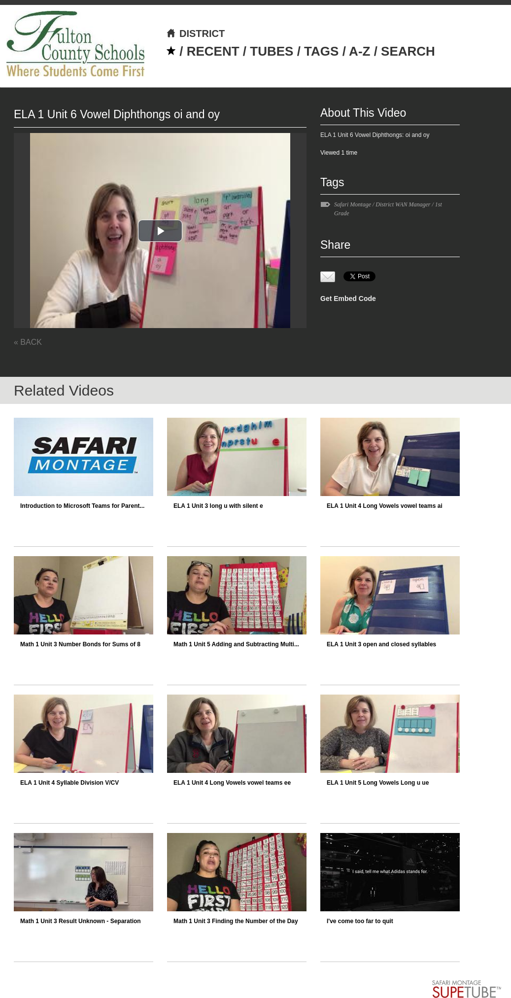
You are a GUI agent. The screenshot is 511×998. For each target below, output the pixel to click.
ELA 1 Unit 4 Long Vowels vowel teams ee (232, 782)
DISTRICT (195, 33)
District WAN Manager (402, 204)
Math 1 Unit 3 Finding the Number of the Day (235, 921)
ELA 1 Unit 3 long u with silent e (218, 505)
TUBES (271, 51)
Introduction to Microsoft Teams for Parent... (82, 505)
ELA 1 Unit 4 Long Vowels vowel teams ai (385, 505)
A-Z (359, 51)
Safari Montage (352, 204)
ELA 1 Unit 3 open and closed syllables (381, 644)
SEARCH (408, 51)
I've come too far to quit (360, 921)
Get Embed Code (348, 298)
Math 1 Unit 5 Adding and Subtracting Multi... (236, 644)
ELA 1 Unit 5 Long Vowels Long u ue (378, 782)
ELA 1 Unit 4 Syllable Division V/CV (69, 782)
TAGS (321, 51)
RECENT (213, 51)
